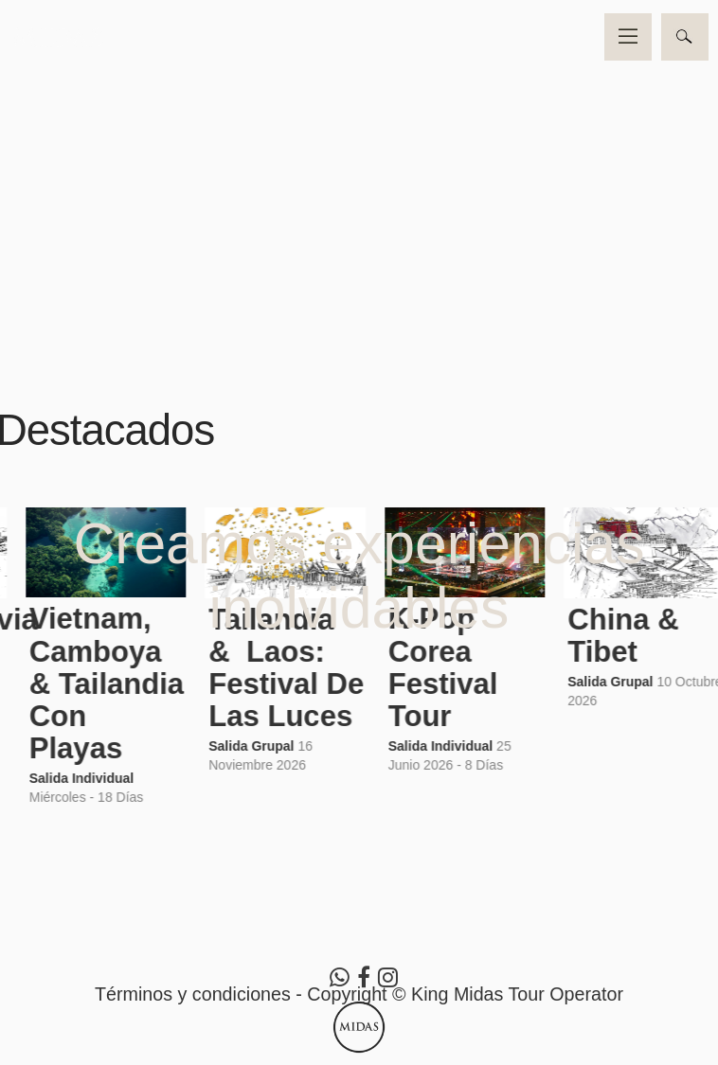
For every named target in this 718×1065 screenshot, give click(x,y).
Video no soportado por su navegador (359, 179)
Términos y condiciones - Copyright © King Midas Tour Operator (359, 994)
